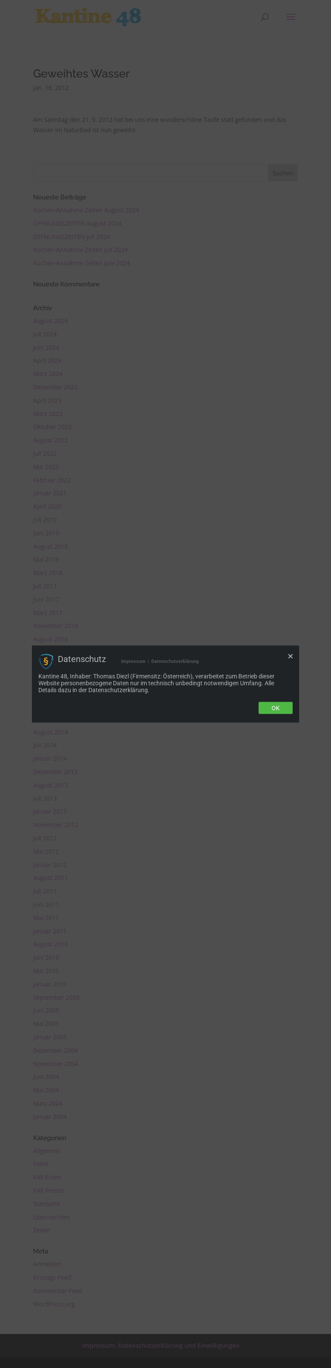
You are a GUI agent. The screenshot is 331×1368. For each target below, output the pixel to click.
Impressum (133, 661)
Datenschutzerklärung (175, 661)
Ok (276, 707)
